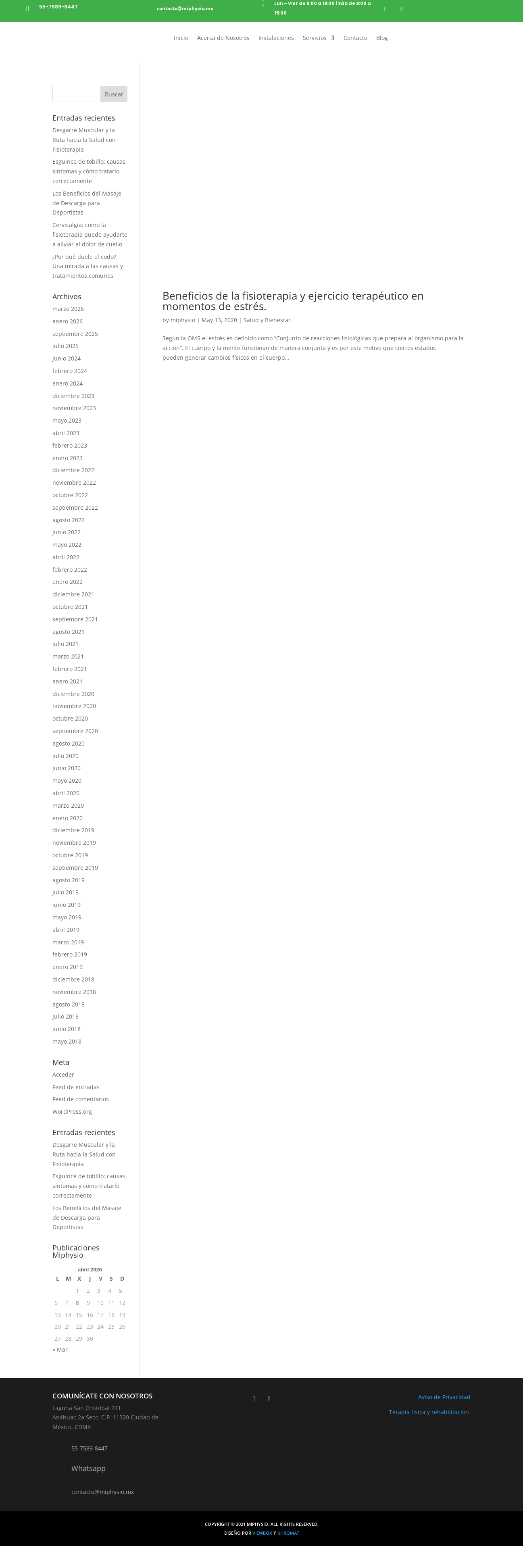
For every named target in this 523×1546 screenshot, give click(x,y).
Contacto (355, 38)
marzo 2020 (68, 805)
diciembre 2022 (73, 470)
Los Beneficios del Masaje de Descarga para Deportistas (86, 203)
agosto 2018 (68, 1004)
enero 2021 (67, 681)
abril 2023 (65, 433)
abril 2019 (65, 929)
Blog (382, 38)
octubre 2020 (70, 718)
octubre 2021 (70, 606)
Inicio (181, 38)
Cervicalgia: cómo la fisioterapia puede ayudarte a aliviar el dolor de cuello (89, 234)
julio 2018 (65, 1016)
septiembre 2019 (75, 867)
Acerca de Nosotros (223, 38)
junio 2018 (66, 1029)
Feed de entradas (76, 1087)
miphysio (183, 320)
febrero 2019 (69, 954)
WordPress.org (72, 1111)
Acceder (63, 1074)
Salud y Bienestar (267, 320)
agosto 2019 (68, 880)
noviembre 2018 (74, 992)
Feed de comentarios (80, 1099)
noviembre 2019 (74, 842)
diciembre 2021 (73, 594)
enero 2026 (67, 321)
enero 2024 (67, 383)
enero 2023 (67, 458)
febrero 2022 (69, 569)
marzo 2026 (68, 309)
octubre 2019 (70, 855)
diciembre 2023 (73, 396)
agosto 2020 (68, 743)
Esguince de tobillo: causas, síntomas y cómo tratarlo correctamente (89, 171)
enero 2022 (67, 581)
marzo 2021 (68, 656)
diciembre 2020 (73, 694)
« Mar (60, 1349)
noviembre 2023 (74, 408)
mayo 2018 (66, 1041)
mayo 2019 (66, 917)
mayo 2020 (66, 780)
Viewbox (262, 1533)
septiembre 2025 (75, 334)
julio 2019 (65, 892)
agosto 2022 (68, 520)
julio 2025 (65, 346)
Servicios (315, 38)
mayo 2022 (66, 544)
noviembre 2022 (74, 482)
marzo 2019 (68, 942)
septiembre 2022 (75, 507)
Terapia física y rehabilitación (430, 1412)
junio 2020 (66, 768)
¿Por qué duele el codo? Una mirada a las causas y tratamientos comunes (87, 266)
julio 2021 (65, 644)
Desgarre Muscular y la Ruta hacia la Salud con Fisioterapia (84, 139)
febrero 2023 (69, 445)
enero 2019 (67, 967)
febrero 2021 (69, 669)
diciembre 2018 (73, 979)
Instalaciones (276, 38)
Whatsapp (88, 1468)
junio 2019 (66, 904)
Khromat (288, 1533)
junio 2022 (66, 532)
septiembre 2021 (75, 619)
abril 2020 (65, 793)
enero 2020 (67, 818)
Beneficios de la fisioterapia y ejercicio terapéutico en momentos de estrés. (293, 300)
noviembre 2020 (74, 706)
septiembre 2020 (75, 731)
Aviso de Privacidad (444, 1397)
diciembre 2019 (73, 830)
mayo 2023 (66, 420)
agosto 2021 (68, 631)
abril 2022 (65, 557)
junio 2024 (66, 358)
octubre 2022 (70, 495)
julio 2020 (65, 756)
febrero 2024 (69, 371)
